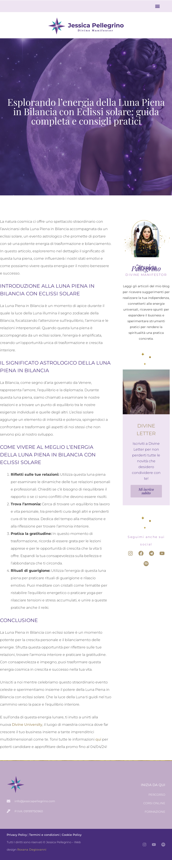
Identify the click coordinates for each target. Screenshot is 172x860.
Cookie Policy (72, 834)
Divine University (27, 724)
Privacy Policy (17, 834)
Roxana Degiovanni (31, 849)
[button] (157, 6)
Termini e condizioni (44, 834)
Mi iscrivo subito (146, 491)
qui (98, 739)
